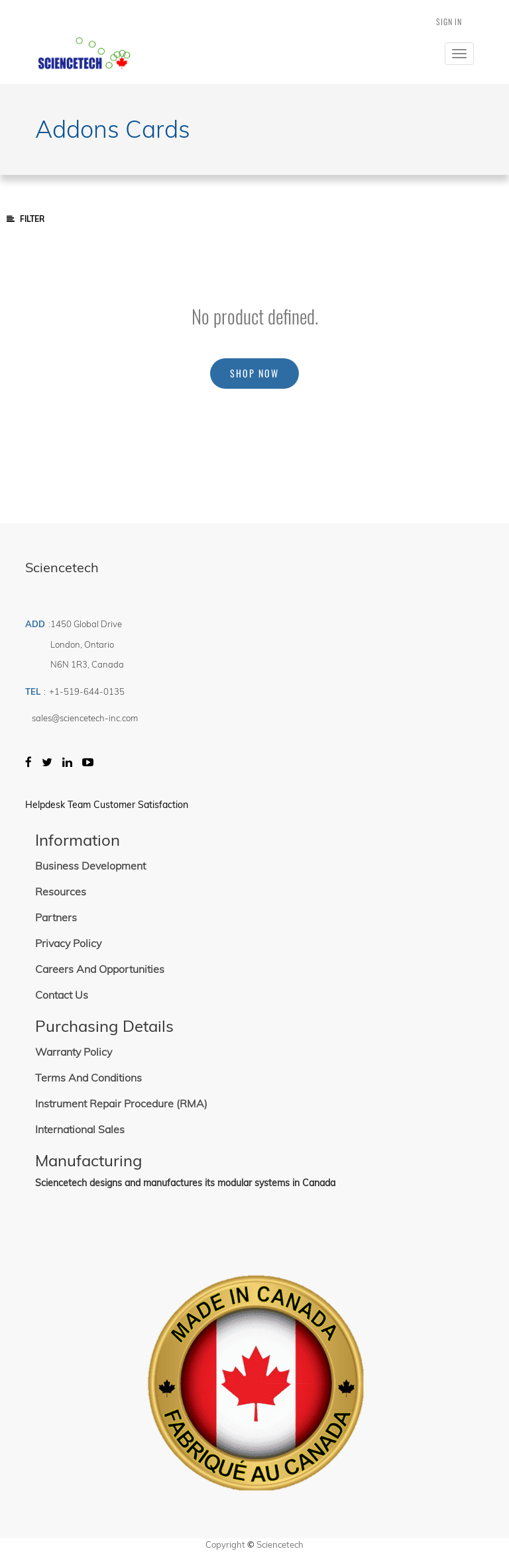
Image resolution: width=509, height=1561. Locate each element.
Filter (25, 219)
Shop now (254, 373)
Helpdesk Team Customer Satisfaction (106, 805)
